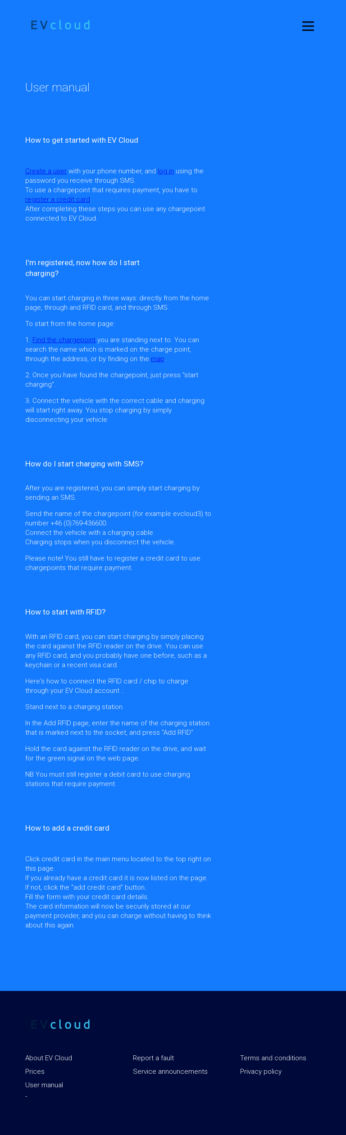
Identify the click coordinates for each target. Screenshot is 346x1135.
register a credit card (57, 199)
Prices (35, 1071)
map (157, 359)
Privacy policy (261, 1071)
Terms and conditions (273, 1058)
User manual (44, 1085)
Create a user (46, 171)
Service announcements (170, 1071)
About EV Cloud (48, 1058)
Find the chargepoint (64, 340)
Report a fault (153, 1058)
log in (166, 171)
